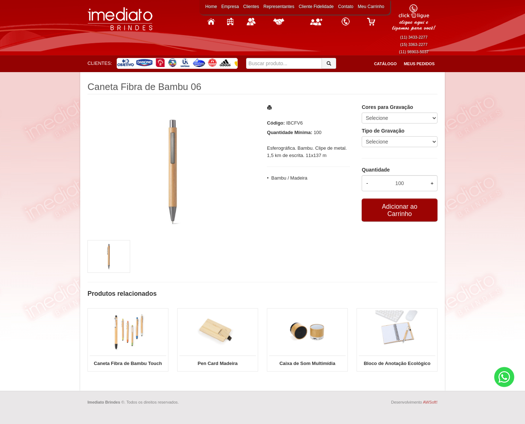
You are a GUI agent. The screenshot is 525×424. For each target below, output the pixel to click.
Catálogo (385, 64)
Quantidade (376, 170)
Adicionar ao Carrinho (399, 210)
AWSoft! (430, 402)
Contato (345, 6)
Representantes (278, 6)
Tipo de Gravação (383, 131)
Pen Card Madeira (218, 363)
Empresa (230, 6)
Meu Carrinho (371, 6)
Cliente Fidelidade (316, 6)
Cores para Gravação (387, 107)
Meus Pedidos (419, 64)
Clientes (251, 6)
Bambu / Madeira (289, 178)
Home (211, 6)
